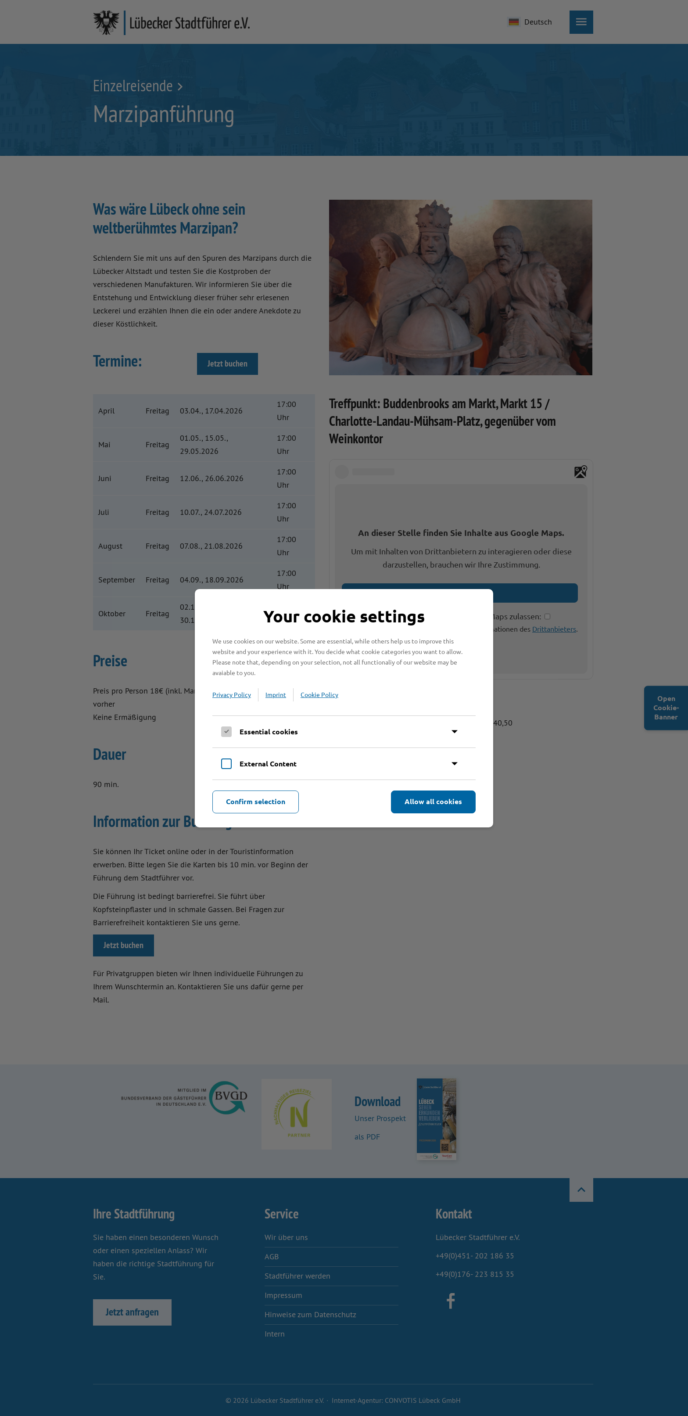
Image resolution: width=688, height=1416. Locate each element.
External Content (268, 763)
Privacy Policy (231, 694)
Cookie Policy (319, 694)
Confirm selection (255, 801)
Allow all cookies (433, 801)
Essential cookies (269, 731)
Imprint (275, 694)
